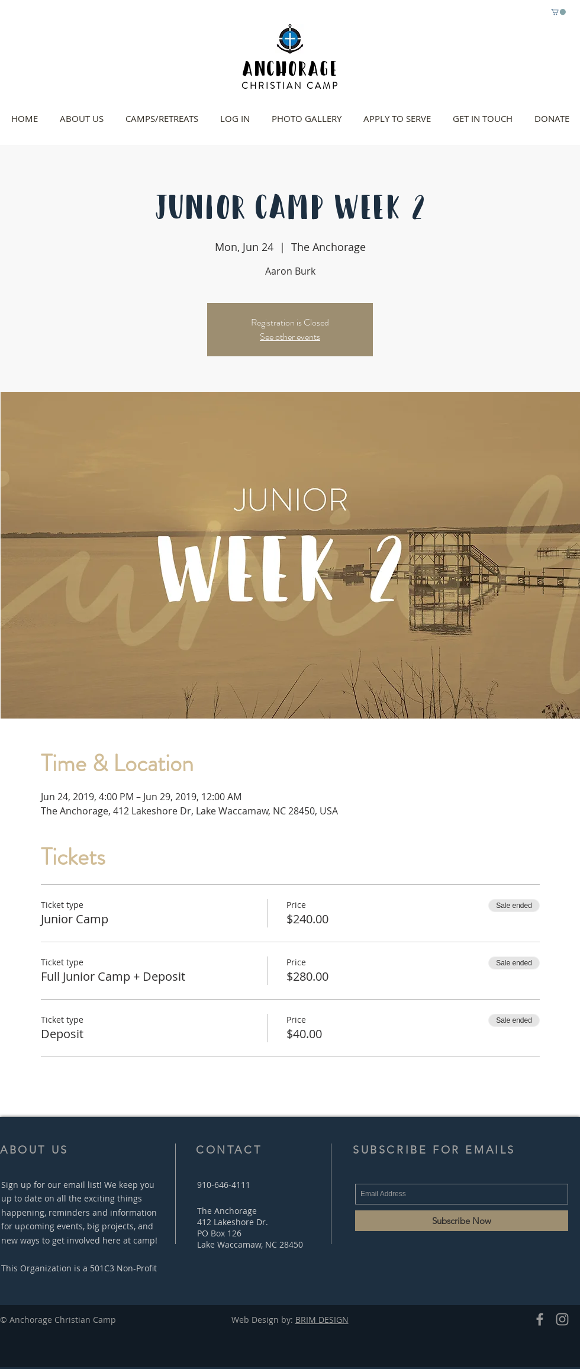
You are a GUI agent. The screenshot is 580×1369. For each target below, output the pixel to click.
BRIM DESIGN (322, 1319)
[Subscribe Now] (461, 1220)
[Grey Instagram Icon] (562, 1319)
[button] (558, 12)
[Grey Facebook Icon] (539, 1319)
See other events (290, 336)
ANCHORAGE (290, 67)
